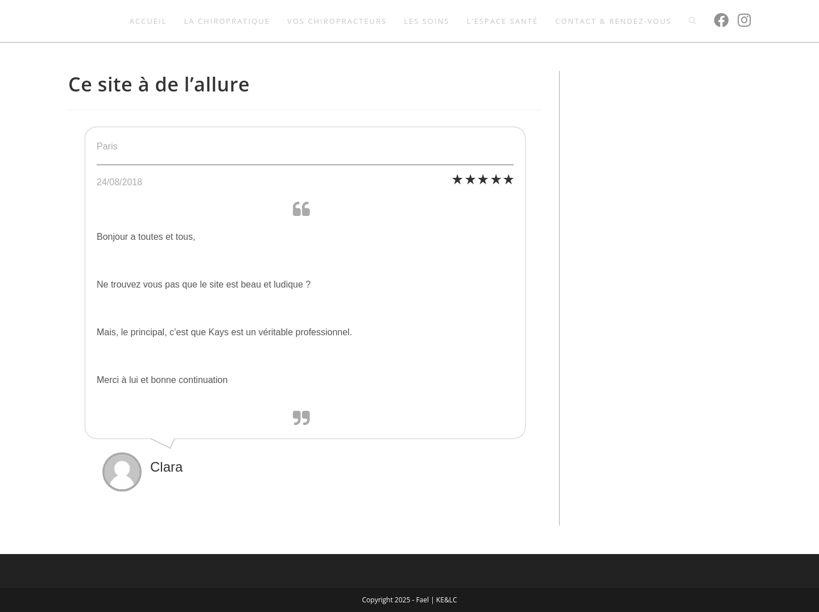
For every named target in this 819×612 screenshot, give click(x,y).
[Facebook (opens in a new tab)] (721, 20)
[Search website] (692, 21)
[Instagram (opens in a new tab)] (744, 20)
